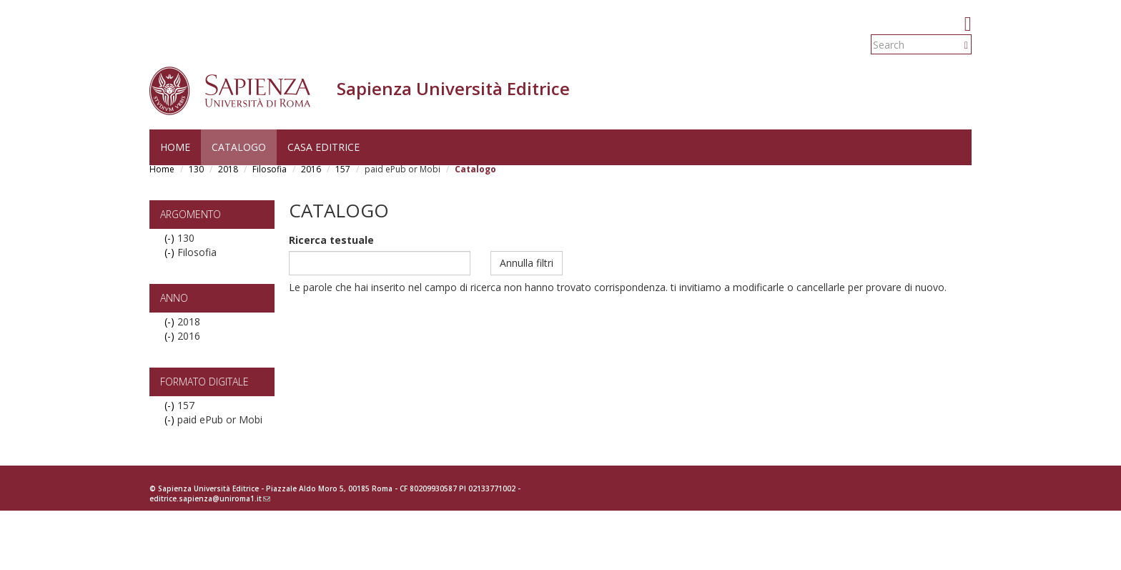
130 (196, 169)
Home (175, 147)
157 (342, 169)
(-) (170, 238)
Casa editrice (323, 147)
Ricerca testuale (331, 240)
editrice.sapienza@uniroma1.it (209, 498)
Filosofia (269, 169)
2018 (228, 169)
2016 (311, 169)
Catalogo (239, 147)
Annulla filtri (526, 263)
